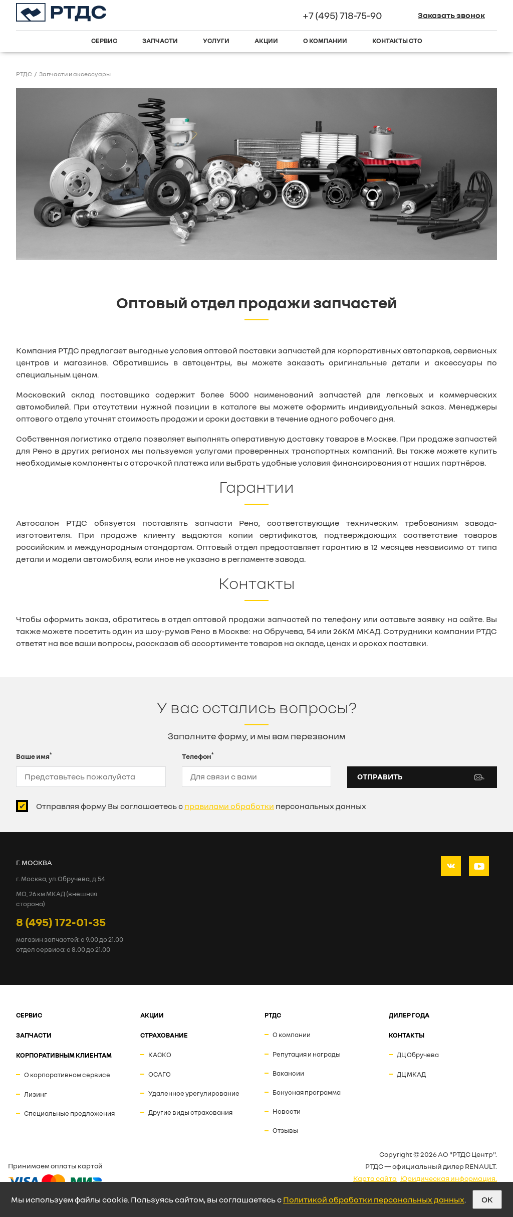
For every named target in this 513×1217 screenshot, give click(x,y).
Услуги (216, 41)
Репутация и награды (307, 1054)
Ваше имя (34, 755)
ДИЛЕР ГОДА (409, 1015)
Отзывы (285, 1130)
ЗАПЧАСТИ (34, 1035)
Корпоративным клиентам (64, 1055)
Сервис (104, 41)
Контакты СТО (397, 41)
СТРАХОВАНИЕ (164, 1035)
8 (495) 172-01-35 (61, 922)
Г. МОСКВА (34, 862)
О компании (325, 41)
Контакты (406, 1035)
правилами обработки (229, 806)
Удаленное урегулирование (193, 1093)
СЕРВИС (29, 1015)
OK (487, 1199)
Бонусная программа (307, 1092)
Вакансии (288, 1073)
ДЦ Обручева (418, 1055)
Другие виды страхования (190, 1112)
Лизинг (35, 1094)
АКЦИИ (152, 1015)
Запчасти (160, 41)
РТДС (273, 1015)
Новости (287, 1111)
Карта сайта (375, 1178)
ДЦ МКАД (411, 1074)
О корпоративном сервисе (67, 1075)
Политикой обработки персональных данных (373, 1199)
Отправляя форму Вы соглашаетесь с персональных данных (201, 806)
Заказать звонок (451, 15)
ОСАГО (159, 1074)
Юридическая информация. (448, 1178)
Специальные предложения (69, 1113)
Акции (266, 41)
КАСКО (159, 1055)
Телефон (198, 755)
